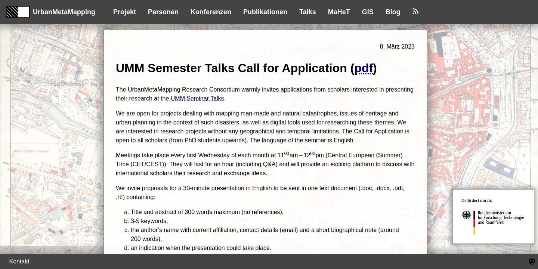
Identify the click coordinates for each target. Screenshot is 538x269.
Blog (393, 12)
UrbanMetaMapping (50, 12)
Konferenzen (211, 12)
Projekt (124, 12)
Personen (163, 12)
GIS (368, 12)
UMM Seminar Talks (197, 98)
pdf (363, 68)
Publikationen (265, 12)
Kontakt (19, 261)
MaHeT (339, 12)
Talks (307, 12)
